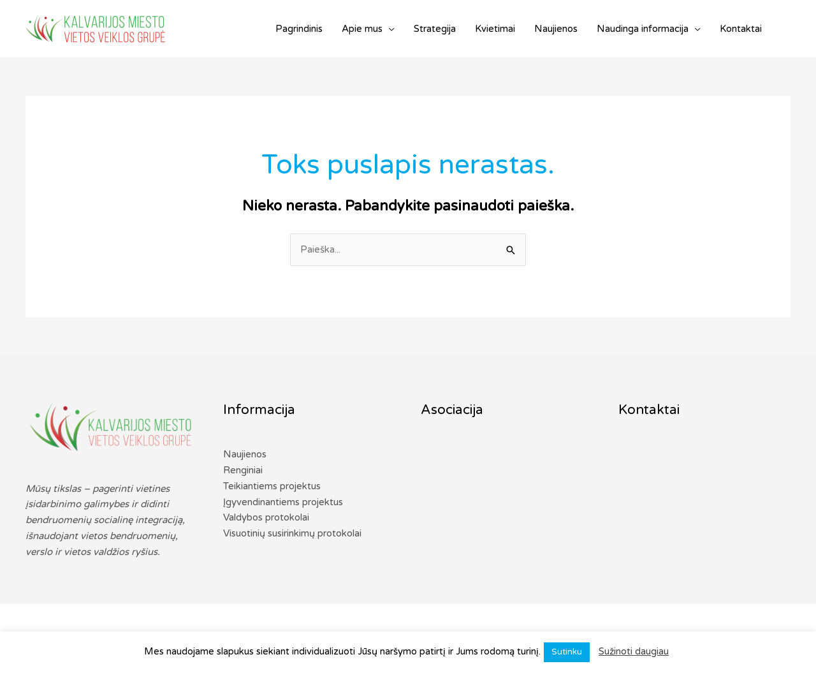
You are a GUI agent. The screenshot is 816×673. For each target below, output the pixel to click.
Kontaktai (741, 28)
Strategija (435, 28)
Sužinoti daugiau (634, 651)
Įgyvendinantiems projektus (283, 502)
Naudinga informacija (642, 28)
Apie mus (362, 28)
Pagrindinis (299, 28)
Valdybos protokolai (266, 517)
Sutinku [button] (566, 652)
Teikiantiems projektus (272, 486)
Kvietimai (495, 28)
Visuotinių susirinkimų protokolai (292, 533)
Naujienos (556, 28)
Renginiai (243, 470)
